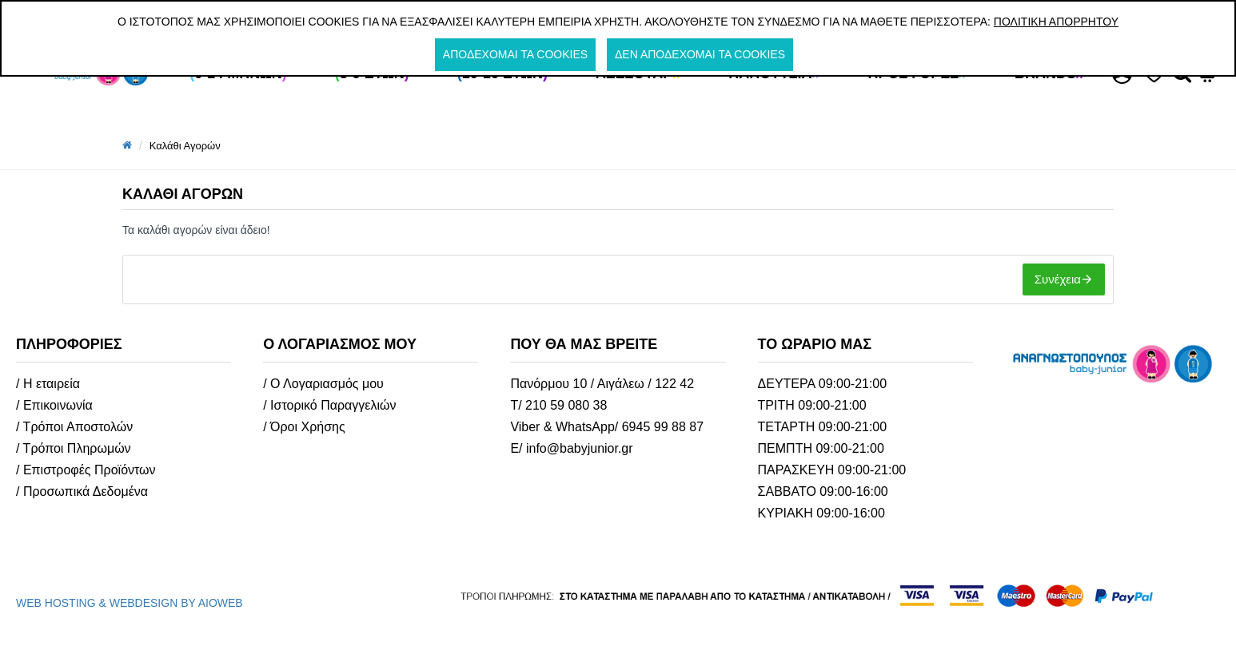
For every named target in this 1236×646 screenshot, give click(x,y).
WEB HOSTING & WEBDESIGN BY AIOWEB (129, 602)
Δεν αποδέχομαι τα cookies (700, 54)
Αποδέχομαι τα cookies (515, 54)
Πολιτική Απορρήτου (1056, 21)
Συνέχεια (1058, 279)
